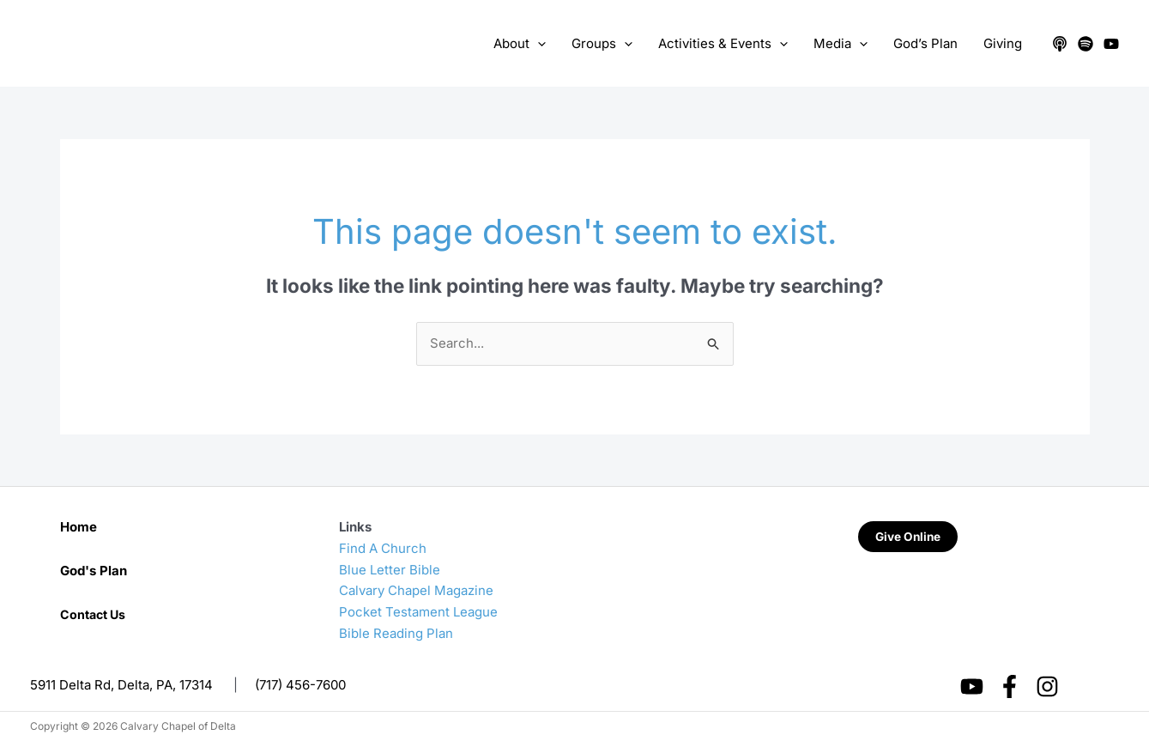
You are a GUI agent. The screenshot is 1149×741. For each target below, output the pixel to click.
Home (78, 527)
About (519, 44)
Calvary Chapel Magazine (416, 590)
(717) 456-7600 (300, 685)
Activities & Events (723, 44)
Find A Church (382, 548)
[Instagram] (1047, 686)
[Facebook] (1009, 686)
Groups (601, 44)
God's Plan (93, 570)
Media (840, 44)
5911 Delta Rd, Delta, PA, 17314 (121, 685)
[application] (537, 44)
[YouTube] (1111, 44)
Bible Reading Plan (396, 633)
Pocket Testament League (418, 612)
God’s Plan (925, 43)
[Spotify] (1085, 44)
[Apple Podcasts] (1059, 44)
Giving (1002, 43)
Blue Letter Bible (389, 570)
